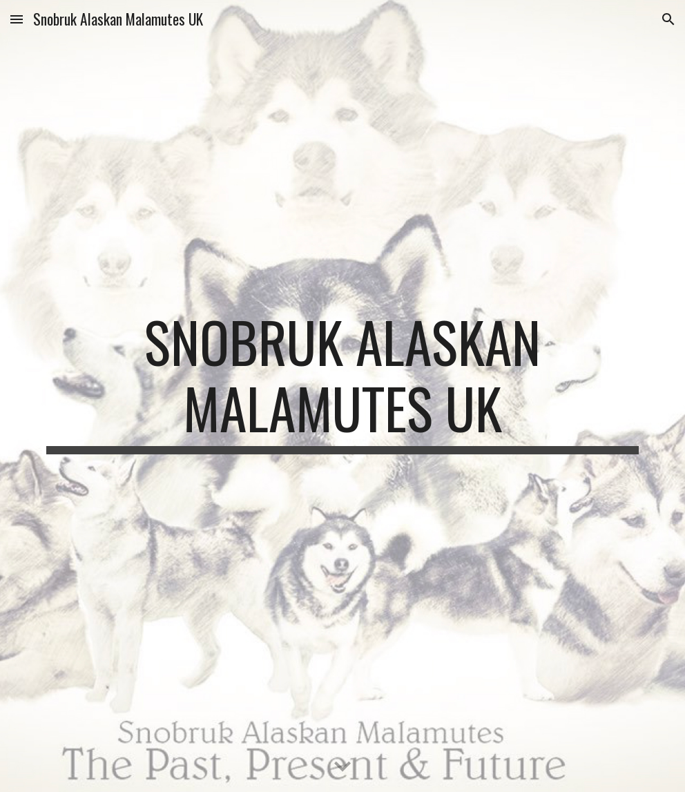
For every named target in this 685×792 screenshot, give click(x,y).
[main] (342, 396)
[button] (16, 19)
